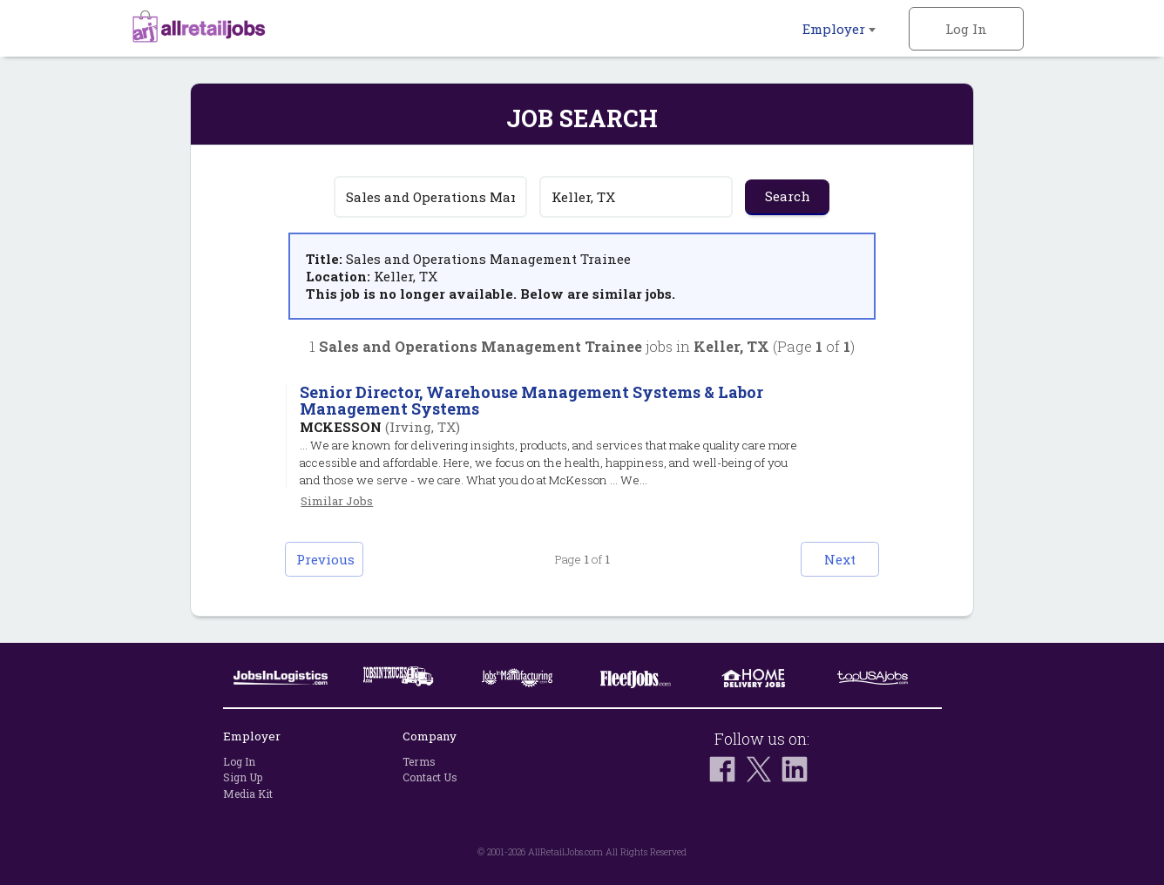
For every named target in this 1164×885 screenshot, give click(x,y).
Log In (966, 28)
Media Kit (248, 794)
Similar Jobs (337, 501)
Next (840, 559)
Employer (839, 28)
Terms (419, 761)
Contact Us (430, 777)
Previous (325, 559)
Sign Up (242, 777)
